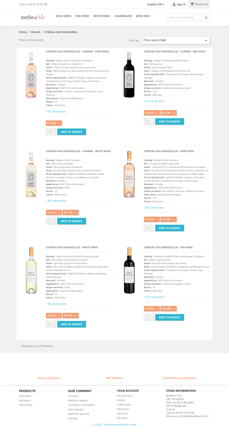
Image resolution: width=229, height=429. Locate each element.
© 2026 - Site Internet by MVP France (114, 424)
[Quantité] (51, 132)
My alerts (122, 418)
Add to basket (71, 132)
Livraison (73, 396)
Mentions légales (78, 400)
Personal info (124, 395)
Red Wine (24, 400)
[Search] (188, 17)
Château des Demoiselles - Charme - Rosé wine (77, 51)
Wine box (143, 16)
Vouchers (122, 413)
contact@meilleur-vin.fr (193, 416)
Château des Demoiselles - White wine (72, 247)
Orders (121, 400)
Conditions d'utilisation (81, 404)
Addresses (123, 409)
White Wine (25, 404)
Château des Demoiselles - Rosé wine (169, 151)
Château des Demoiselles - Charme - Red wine (174, 51)
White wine (101, 16)
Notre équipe (75, 409)
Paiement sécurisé (78, 413)
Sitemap (73, 418)
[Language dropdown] (156, 5)
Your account (128, 391)
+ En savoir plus (56, 111)
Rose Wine (25, 396)
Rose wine (63, 16)
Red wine (82, 16)
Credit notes (124, 404)
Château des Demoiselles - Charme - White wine (78, 151)
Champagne (123, 16)
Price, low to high (176, 40)
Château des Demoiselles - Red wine (168, 247)
